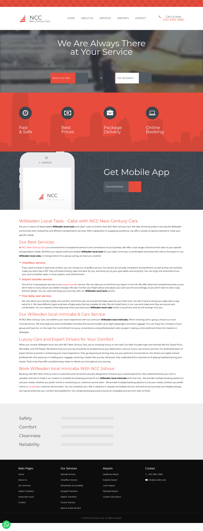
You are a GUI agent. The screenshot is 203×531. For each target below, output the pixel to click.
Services (105, 18)
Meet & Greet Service (71, 516)
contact (32, 394)
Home (71, 18)
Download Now (119, 194)
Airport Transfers (26, 499)
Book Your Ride (59, 79)
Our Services (24, 493)
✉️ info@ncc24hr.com (155, 488)
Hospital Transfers (69, 499)
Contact (140, 18)
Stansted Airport (110, 499)
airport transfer (70, 292)
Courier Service (68, 510)
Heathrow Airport (111, 482)
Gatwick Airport (110, 488)
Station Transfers (69, 505)
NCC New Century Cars (33, 255)
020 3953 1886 (173, 19)
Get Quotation (130, 79)
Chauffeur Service (69, 488)
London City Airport (112, 505)
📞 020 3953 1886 (154, 482)
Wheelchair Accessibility (72, 493)
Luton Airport (109, 493)
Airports (123, 18)
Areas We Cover (26, 505)
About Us (87, 18)
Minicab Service (68, 482)
